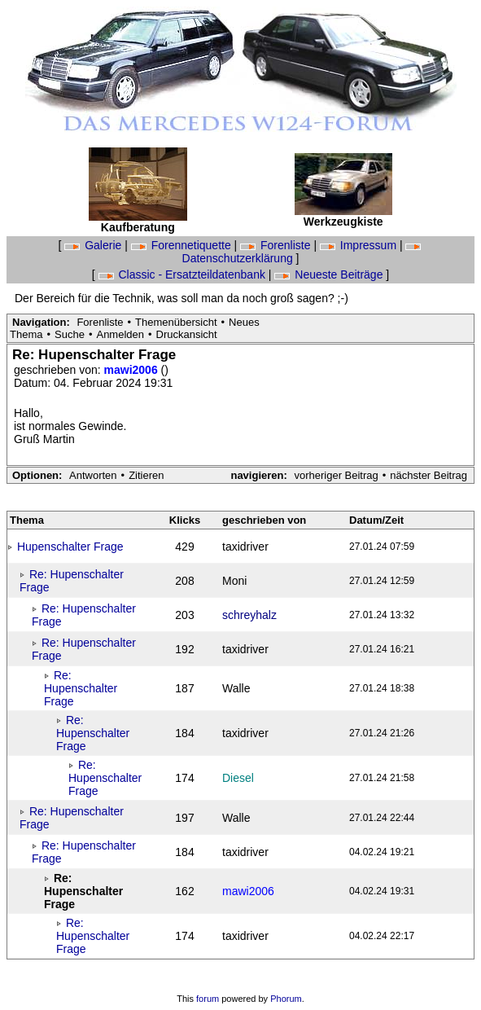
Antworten (93, 475)
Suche (70, 334)
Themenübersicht (175, 322)
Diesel (238, 777)
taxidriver (245, 546)
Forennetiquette (182, 245)
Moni (234, 580)
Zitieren (146, 475)
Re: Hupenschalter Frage (80, 688)
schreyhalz (249, 614)
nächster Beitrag (428, 475)
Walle (236, 688)
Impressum (360, 245)
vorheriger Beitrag (336, 475)
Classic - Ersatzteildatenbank (183, 274)
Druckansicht (186, 334)
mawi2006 (132, 369)
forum (207, 998)
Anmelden (120, 334)
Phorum (286, 998)
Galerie (94, 245)
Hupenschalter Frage (70, 546)
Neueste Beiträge (330, 274)
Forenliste (276, 245)
